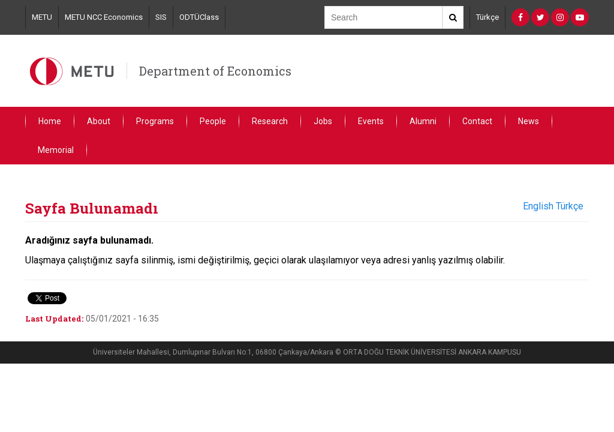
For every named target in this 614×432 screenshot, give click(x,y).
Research (270, 121)
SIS (161, 17)
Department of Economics (215, 71)
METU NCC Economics (104, 17)
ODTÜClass (199, 17)
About (98, 121)
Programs (155, 121)
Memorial (56, 150)
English (538, 206)
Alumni (423, 121)
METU (42, 17)
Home (49, 121)
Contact (477, 121)
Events (371, 121)
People (213, 121)
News (528, 121)
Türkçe (487, 17)
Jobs (323, 121)
